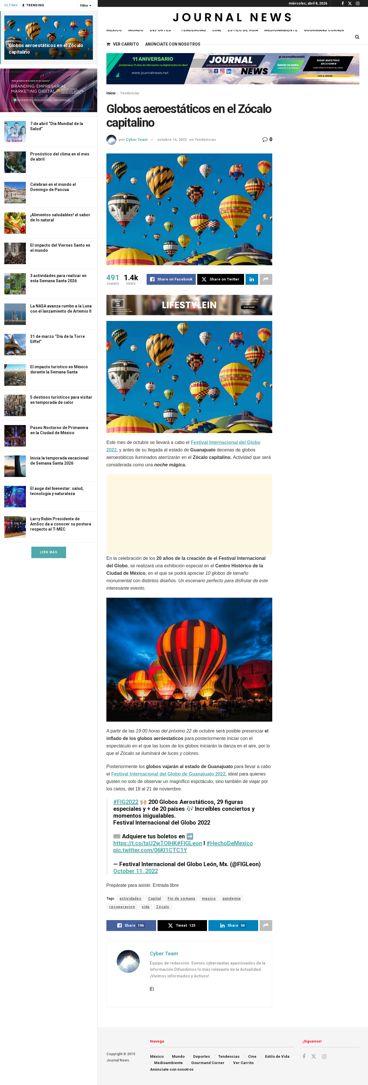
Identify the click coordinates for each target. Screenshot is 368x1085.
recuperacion (122, 907)
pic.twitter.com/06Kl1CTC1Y (150, 850)
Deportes (160, 30)
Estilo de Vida (243, 30)
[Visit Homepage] (232, 18)
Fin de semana (181, 899)
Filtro (84, 5)
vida (146, 907)
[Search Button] (357, 37)
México (114, 30)
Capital (154, 899)
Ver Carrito (122, 44)
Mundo (135, 30)
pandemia (232, 899)
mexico (209, 899)
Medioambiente (281, 30)
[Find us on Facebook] (303, 1056)
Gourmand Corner (324, 30)
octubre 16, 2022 (172, 139)
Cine (216, 30)
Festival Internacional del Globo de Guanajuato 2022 (168, 774)
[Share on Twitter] (220, 279)
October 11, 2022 (135, 871)
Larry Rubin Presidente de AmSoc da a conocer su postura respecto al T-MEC (60, 524)
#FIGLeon (189, 843)
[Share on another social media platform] (266, 279)
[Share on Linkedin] (252, 279)
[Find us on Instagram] (324, 1056)
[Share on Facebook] (171, 279)
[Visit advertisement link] (48, 90)
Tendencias (193, 30)
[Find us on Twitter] (313, 1056)
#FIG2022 (125, 801)
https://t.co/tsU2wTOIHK (145, 843)
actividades (130, 899)
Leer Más (48, 552)
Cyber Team (137, 139)
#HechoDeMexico (229, 843)
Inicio (111, 93)
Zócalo (162, 907)
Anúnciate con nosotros (172, 44)
